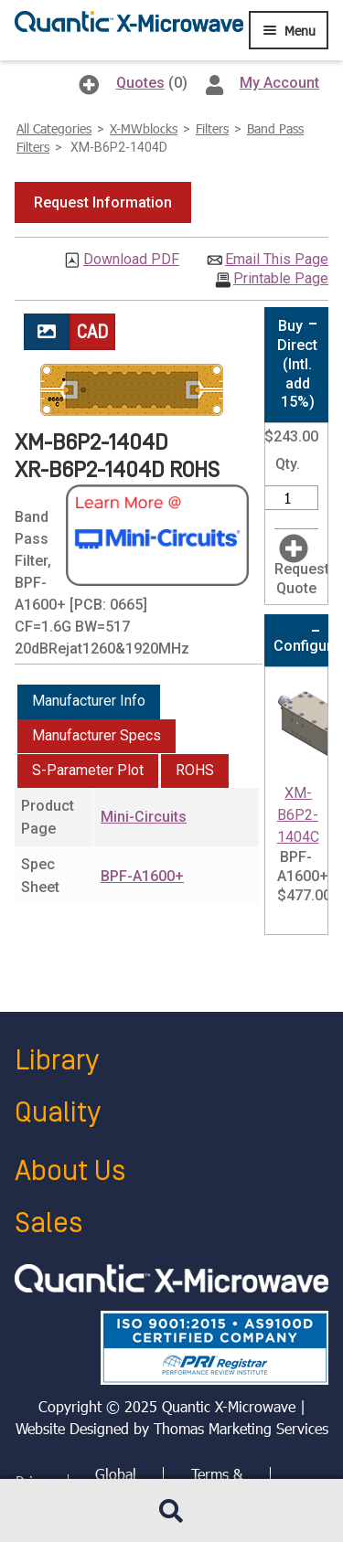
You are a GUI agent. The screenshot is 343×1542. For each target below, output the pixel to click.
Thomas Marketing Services (241, 1428)
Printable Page (280, 279)
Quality (58, 1113)
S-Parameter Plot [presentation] (88, 770)
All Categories (53, 128)
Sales (48, 1223)
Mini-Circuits (144, 816)
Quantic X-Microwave (228, 1406)
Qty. (287, 464)
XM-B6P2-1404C (298, 814)
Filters (212, 128)
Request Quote (301, 578)
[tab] (88, 702)
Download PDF (131, 259)
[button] (103, 202)
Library (57, 1061)
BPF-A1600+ (142, 876)
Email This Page (276, 259)
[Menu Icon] (288, 30)
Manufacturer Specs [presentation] (96, 735)
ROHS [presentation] (195, 770)
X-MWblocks (143, 128)
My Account (279, 82)
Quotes (140, 82)
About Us (70, 1171)
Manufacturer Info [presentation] (88, 700)
